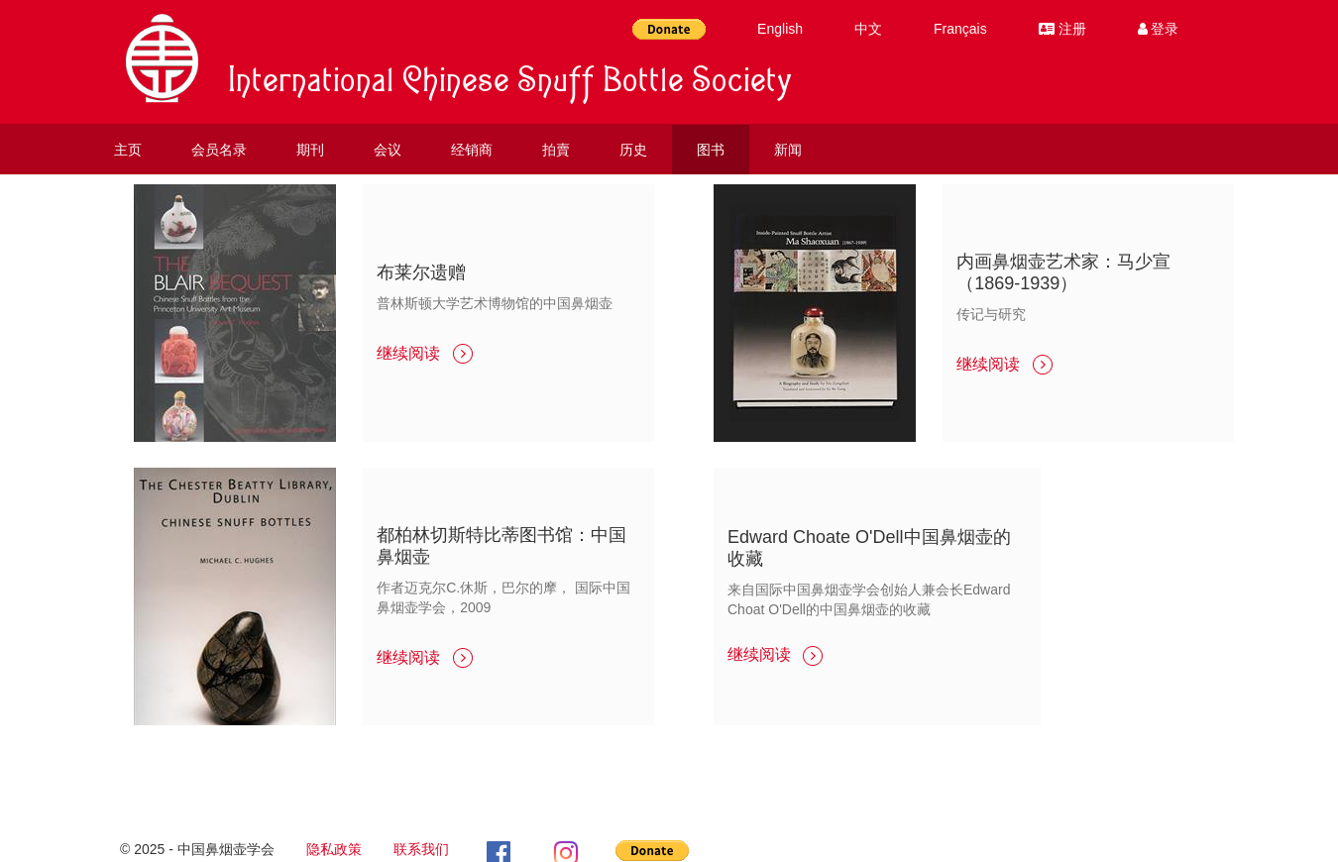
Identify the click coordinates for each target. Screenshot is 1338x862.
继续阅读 (424, 353)
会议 (387, 150)
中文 (868, 29)
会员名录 (219, 150)
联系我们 (421, 849)
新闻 (788, 150)
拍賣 (556, 150)
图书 (711, 150)
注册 (1062, 29)
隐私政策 (334, 849)
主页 (128, 150)
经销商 (472, 150)
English (780, 29)
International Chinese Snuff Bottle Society (510, 84)
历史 (633, 150)
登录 (1158, 29)
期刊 (310, 150)
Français (960, 29)
